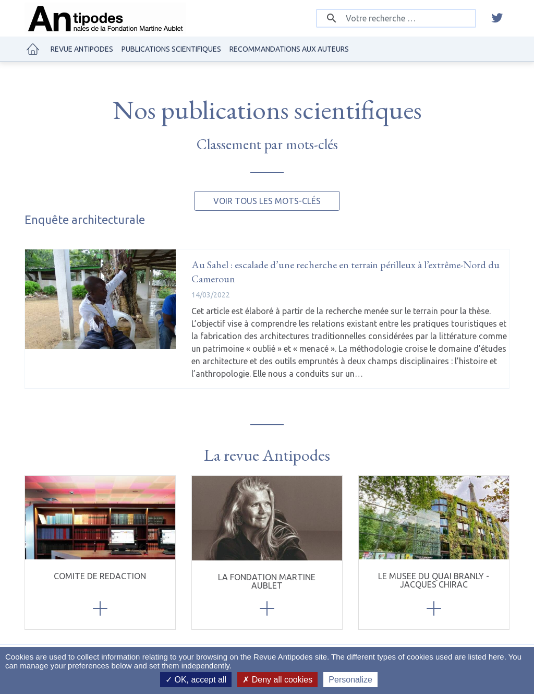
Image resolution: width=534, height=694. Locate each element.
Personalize (350, 679)
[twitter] (496, 18)
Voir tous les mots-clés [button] (267, 201)
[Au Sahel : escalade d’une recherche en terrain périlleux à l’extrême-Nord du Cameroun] (100, 299)
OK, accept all (195, 679)
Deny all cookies (277, 679)
